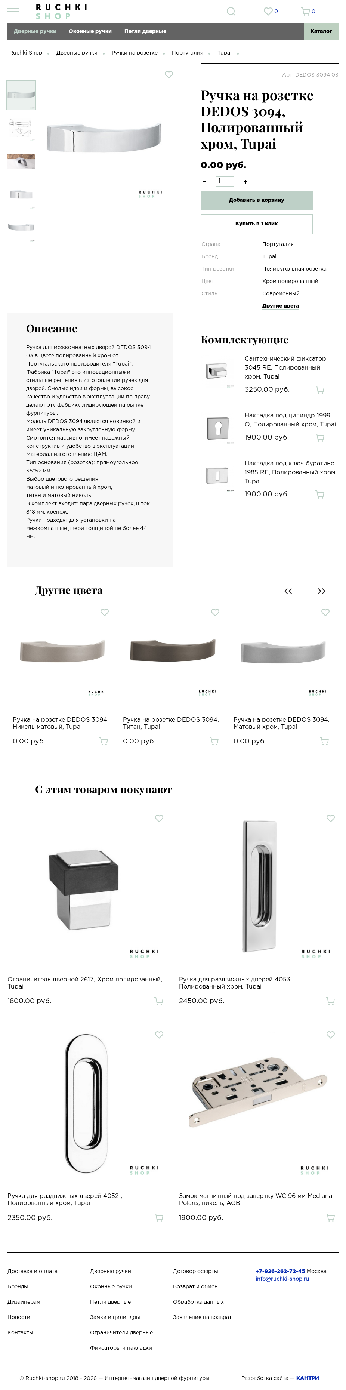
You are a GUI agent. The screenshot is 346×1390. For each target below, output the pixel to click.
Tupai (224, 53)
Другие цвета (280, 306)
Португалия (187, 53)
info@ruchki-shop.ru (282, 1279)
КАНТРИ (307, 1378)
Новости (18, 1317)
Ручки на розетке (135, 53)
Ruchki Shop (25, 53)
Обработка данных (198, 1302)
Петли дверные (145, 31)
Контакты (20, 1333)
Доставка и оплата (32, 1271)
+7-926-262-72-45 (280, 1271)
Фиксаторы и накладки (121, 1348)
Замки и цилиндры (115, 1317)
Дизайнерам (23, 1302)
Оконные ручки (90, 31)
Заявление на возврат (202, 1317)
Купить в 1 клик (256, 224)
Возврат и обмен (195, 1287)
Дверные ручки (35, 31)
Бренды (17, 1287)
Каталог (321, 31)
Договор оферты (195, 1271)
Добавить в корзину (256, 200)
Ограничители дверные (121, 1333)
